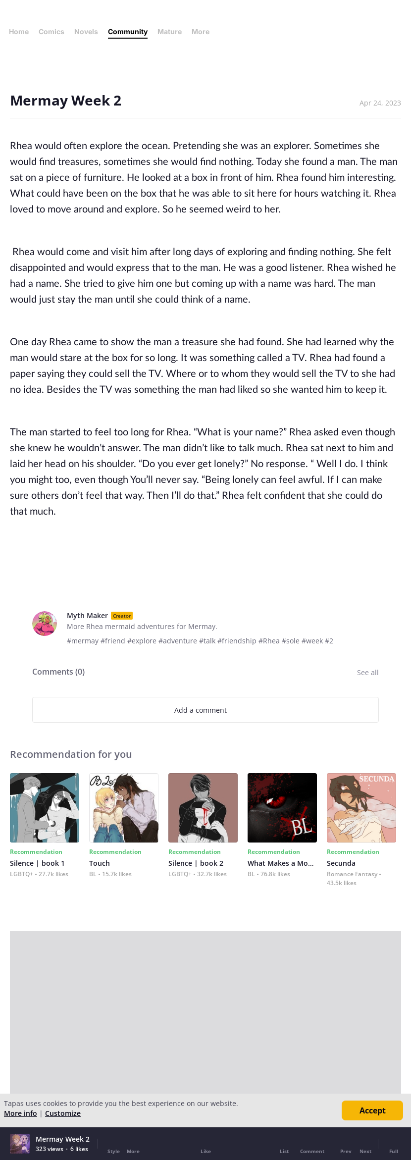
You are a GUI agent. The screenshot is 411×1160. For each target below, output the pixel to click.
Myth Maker (87, 615)
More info (20, 1113)
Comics (51, 31)
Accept (373, 1110)
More (203, 31)
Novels (86, 31)
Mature (169, 31)
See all (368, 672)
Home (19, 31)
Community (128, 31)
